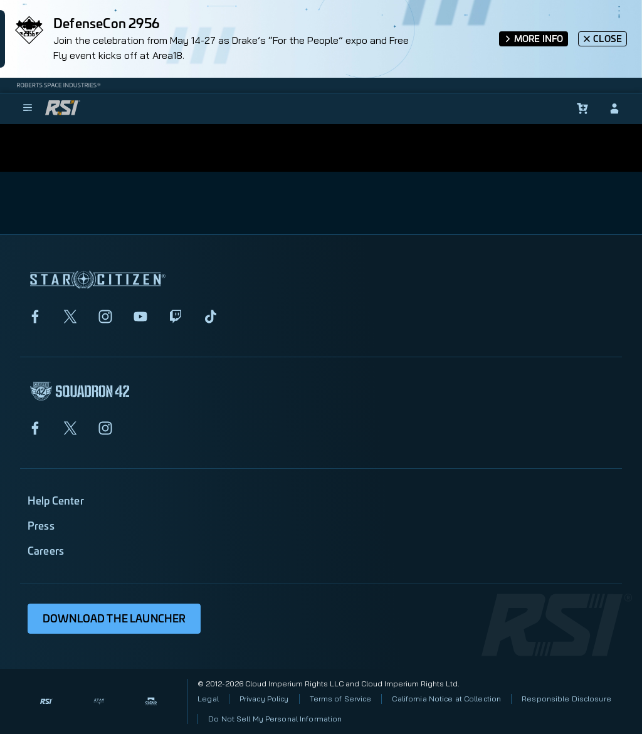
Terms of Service (341, 698)
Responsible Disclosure (566, 698)
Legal (208, 698)
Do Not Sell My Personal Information (275, 718)
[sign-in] (614, 108)
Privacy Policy (264, 698)
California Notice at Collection (446, 698)
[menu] (27, 108)
